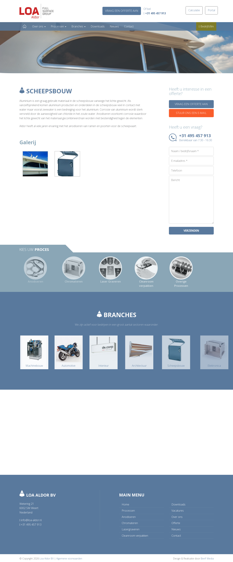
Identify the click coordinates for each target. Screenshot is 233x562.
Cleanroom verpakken (135, 534)
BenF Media (207, 557)
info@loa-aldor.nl (30, 519)
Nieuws (114, 26)
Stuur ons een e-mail (191, 113)
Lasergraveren (130, 528)
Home (24, 26)
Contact (129, 26)
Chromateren (130, 522)
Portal (211, 10)
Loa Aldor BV (47, 557)
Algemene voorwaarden (69, 557)
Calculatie (194, 10)
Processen (58, 26)
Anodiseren (129, 516)
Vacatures (177, 509)
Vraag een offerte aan (121, 11)
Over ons (39, 26)
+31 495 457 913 (155, 13)
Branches (78, 26)
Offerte (175, 522)
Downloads (98, 26)
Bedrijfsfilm (206, 26)
